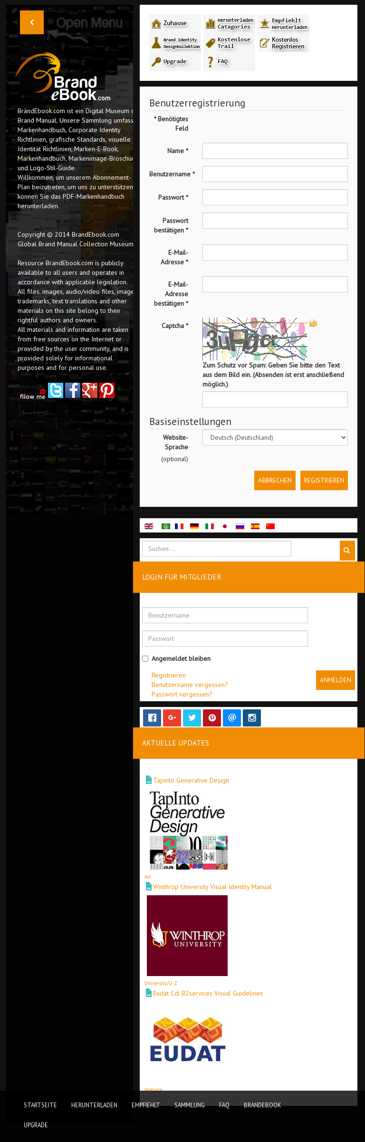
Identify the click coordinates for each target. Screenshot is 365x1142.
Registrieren (324, 480)
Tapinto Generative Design (191, 780)
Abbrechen (275, 480)
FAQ (224, 1105)
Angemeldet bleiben (176, 658)
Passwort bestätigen (171, 225)
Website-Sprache (175, 442)
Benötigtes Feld (171, 124)
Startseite (40, 1105)
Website (153, 1089)
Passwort (173, 197)
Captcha (175, 325)
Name (177, 150)
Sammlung (189, 1105)
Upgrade (36, 1125)
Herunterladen (94, 1105)
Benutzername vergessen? (190, 684)
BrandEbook (262, 1105)
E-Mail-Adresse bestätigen (171, 294)
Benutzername (172, 174)
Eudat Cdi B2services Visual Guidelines (208, 993)
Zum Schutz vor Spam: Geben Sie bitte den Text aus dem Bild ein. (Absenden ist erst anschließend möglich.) (273, 374)
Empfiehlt (146, 1105)
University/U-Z (160, 983)
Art (147, 876)
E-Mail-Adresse (174, 257)
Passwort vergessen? (182, 694)
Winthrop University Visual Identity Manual (212, 886)
